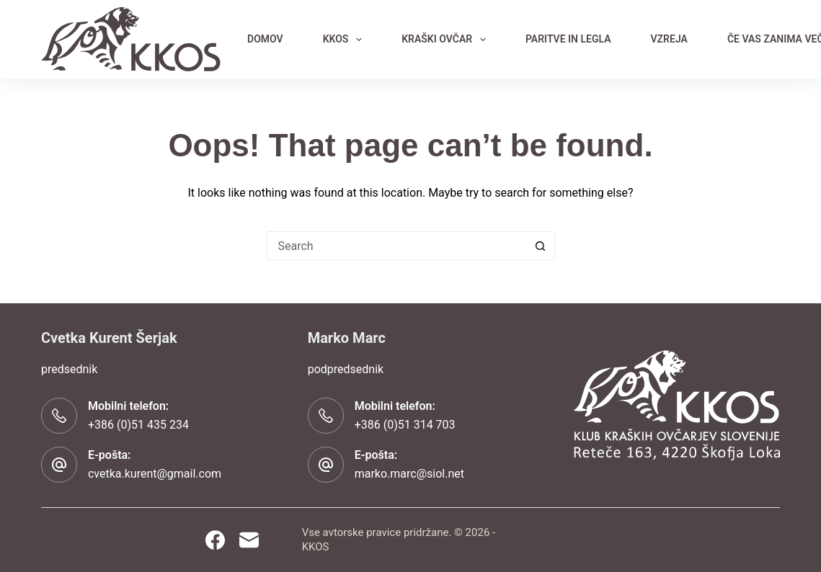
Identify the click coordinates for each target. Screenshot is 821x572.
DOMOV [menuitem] (265, 39)
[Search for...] (396, 245)
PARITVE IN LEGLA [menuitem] (568, 39)
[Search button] (540, 245)
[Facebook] (215, 540)
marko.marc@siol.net (409, 474)
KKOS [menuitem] (345, 39)
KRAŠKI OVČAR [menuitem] (446, 39)
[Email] (249, 540)
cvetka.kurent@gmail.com (154, 474)
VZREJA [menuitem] (669, 39)
